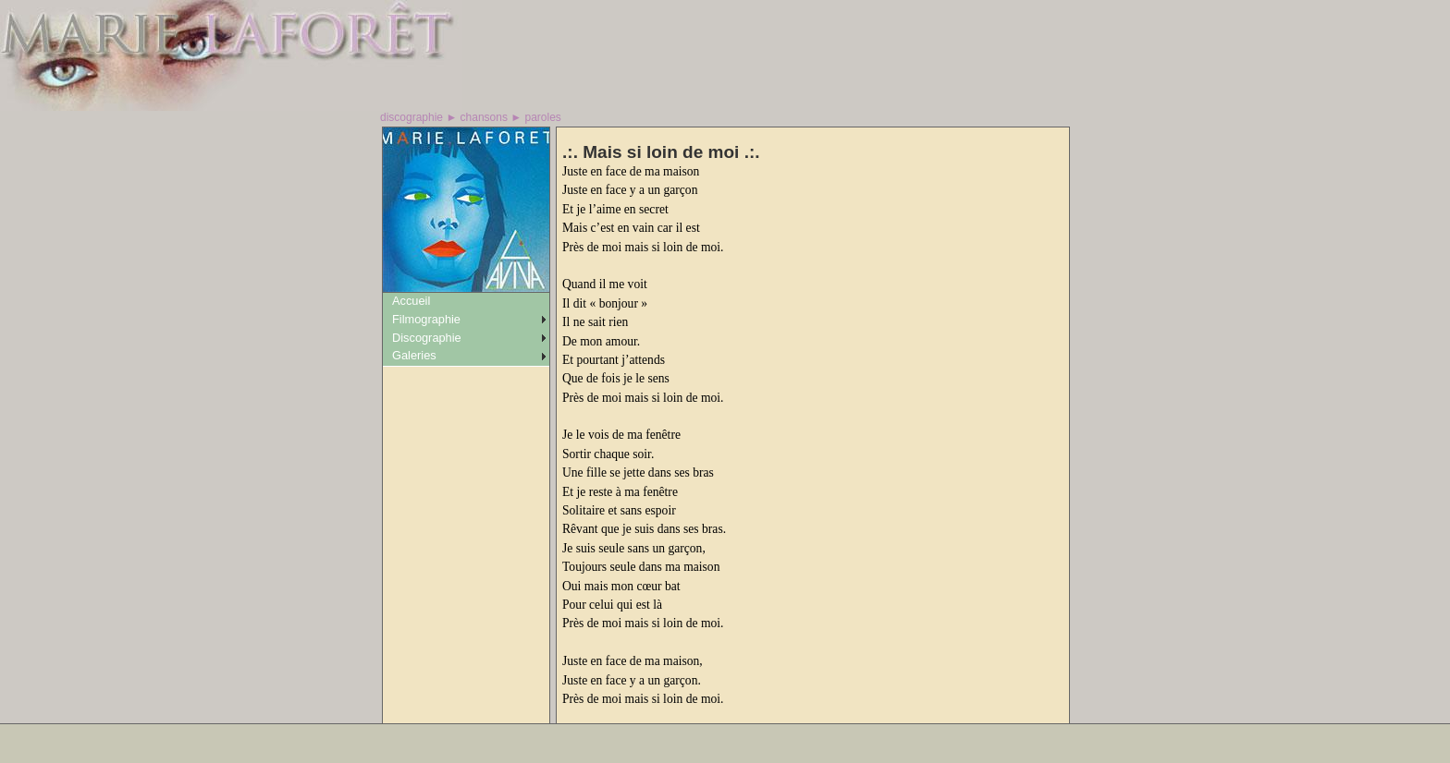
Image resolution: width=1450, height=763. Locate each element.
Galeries (414, 355)
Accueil (411, 301)
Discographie (426, 338)
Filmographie (426, 319)
